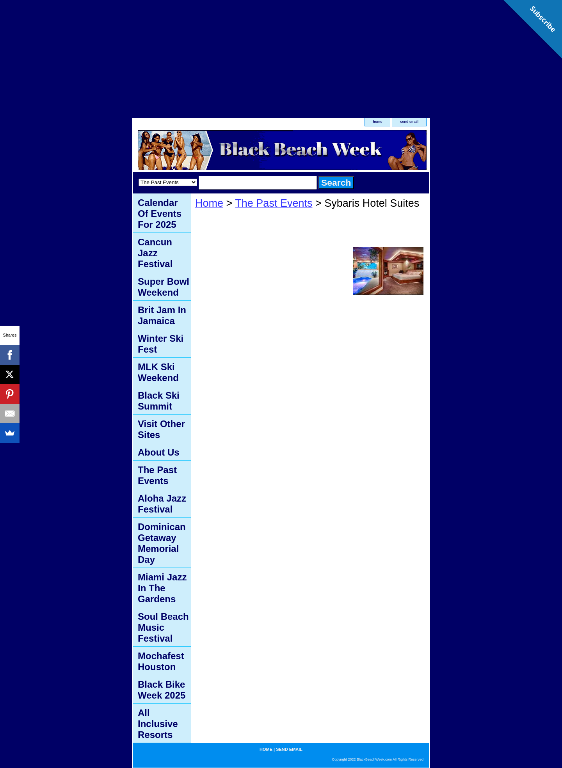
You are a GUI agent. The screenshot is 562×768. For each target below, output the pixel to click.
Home (209, 203)
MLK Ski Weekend (158, 372)
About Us (159, 452)
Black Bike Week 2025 (161, 690)
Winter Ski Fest (160, 344)
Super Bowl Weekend (163, 287)
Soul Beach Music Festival (163, 627)
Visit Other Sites (161, 429)
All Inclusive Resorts (158, 724)
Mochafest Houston (161, 661)
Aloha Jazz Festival (162, 503)
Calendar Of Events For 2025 (159, 213)
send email (409, 122)
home (377, 122)
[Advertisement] (281, 54)
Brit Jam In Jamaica (162, 315)
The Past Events (273, 203)
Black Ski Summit (159, 400)
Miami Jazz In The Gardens (162, 588)
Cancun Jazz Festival (155, 253)
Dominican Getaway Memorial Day (162, 543)
